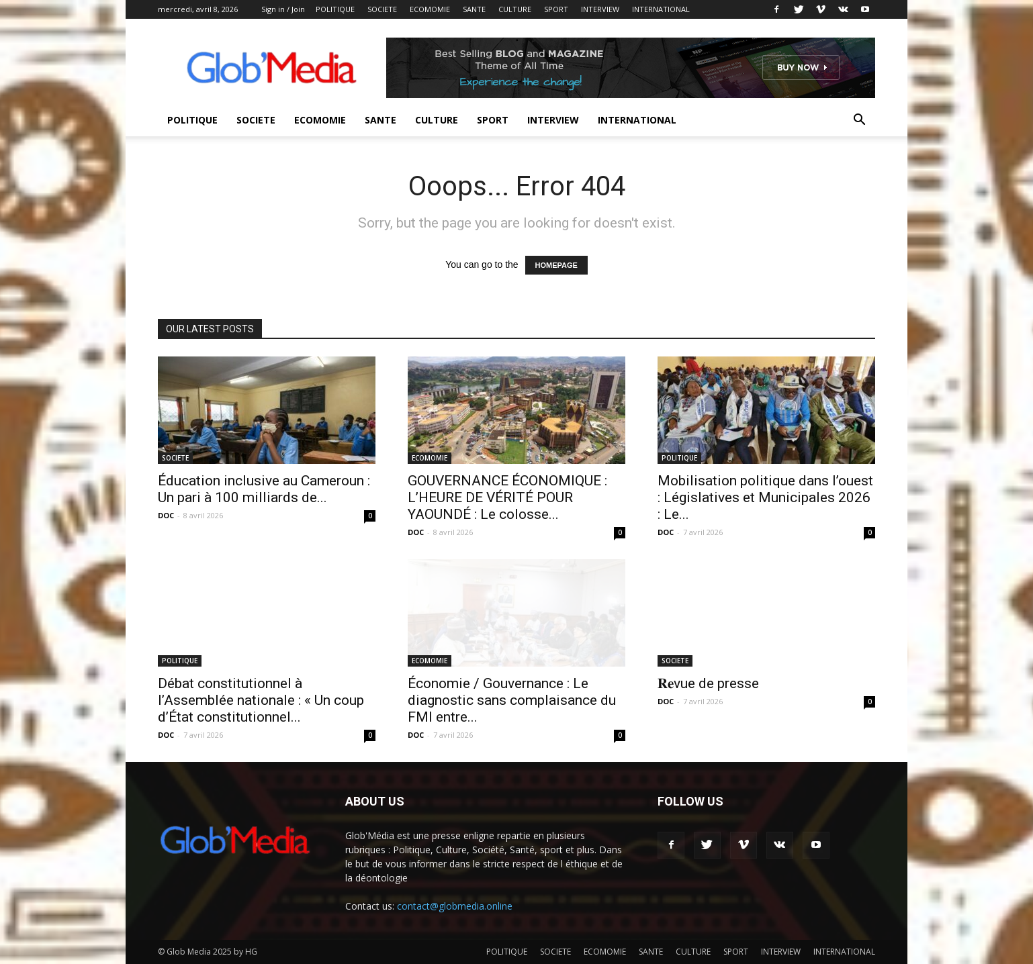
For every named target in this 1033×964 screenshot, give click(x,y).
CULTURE (514, 9)
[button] (859, 121)
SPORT (556, 9)
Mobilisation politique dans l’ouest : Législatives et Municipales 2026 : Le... (765, 497)
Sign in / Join (283, 9)
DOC (166, 515)
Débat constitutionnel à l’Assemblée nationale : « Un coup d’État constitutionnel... (261, 700)
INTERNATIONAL (661, 9)
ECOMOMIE (430, 9)
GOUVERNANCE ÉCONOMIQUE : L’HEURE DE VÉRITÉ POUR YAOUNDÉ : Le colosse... (507, 497)
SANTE (474, 9)
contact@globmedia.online (454, 906)
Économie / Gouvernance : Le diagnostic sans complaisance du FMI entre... (512, 700)
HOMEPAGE (556, 265)
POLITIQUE (335, 9)
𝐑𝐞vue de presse (708, 683)
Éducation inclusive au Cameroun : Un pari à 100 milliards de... (264, 489)
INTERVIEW (600, 9)
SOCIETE (382, 9)
